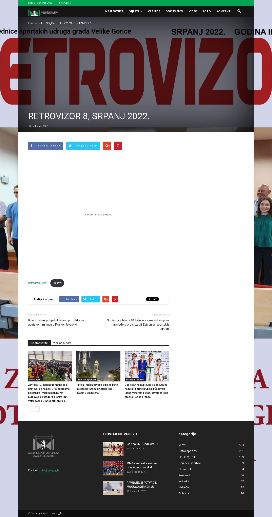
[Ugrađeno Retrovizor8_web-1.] (98, 214)
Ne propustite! (39, 343)
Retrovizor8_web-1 (38, 283)
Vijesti (135, 11)
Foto (207, 11)
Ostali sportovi (187, 451)
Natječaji (184, 487)
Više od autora (62, 343)
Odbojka (184, 493)
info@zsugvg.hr (50, 470)
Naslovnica (114, 11)
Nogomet (184, 469)
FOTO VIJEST (35, 379)
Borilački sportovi (87, 379)
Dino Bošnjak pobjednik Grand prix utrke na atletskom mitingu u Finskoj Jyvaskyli (56, 322)
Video (193, 11)
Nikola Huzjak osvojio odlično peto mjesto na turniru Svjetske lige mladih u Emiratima (97, 388)
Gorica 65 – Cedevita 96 (142, 444)
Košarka (183, 481)
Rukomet (184, 475)
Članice (154, 11)
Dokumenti (174, 11)
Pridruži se (65, 2)
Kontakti (223, 11)
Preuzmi (57, 283)
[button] (239, 11)
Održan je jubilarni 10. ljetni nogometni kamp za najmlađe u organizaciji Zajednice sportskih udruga (138, 325)
